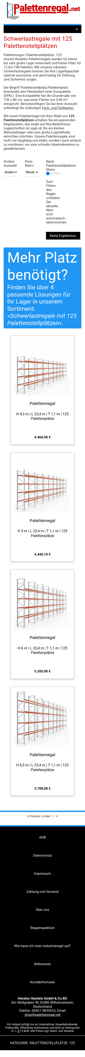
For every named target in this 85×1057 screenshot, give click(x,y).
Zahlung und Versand (42, 892)
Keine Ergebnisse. (63, 236)
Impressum (42, 874)
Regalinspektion (42, 928)
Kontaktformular (42, 982)
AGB (42, 837)
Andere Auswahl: (10, 163)
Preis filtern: (29, 163)
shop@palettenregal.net (42, 1015)
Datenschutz (42, 855)
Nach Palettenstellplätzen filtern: (61, 165)
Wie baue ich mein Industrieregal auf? (42, 946)
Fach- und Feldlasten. (58, 108)
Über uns (42, 910)
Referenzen (42, 964)
